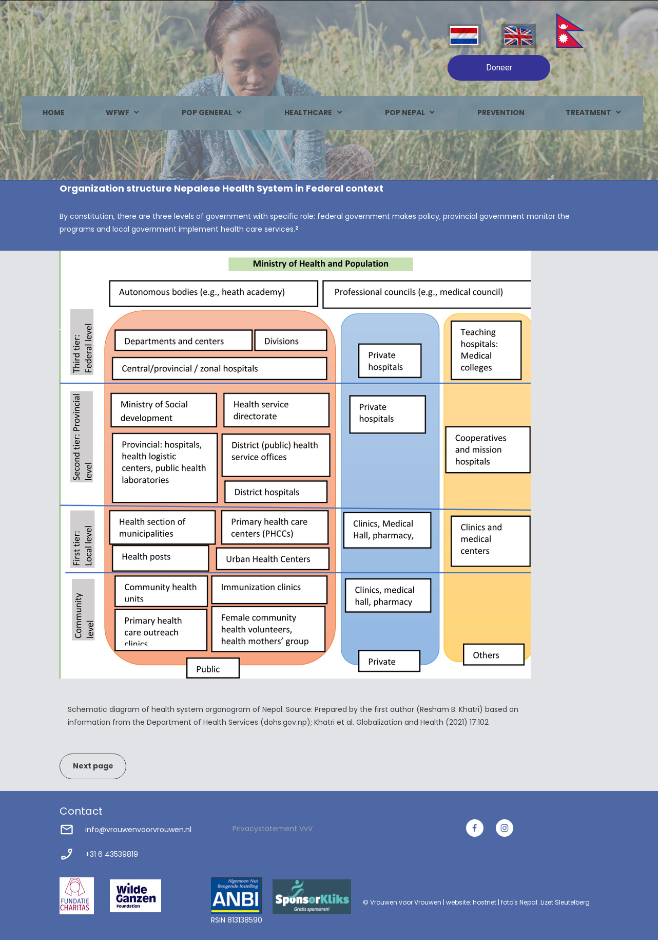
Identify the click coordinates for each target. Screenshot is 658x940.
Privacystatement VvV (273, 828)
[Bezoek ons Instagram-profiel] (504, 828)
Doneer (499, 67)
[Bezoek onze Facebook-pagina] (474, 828)
